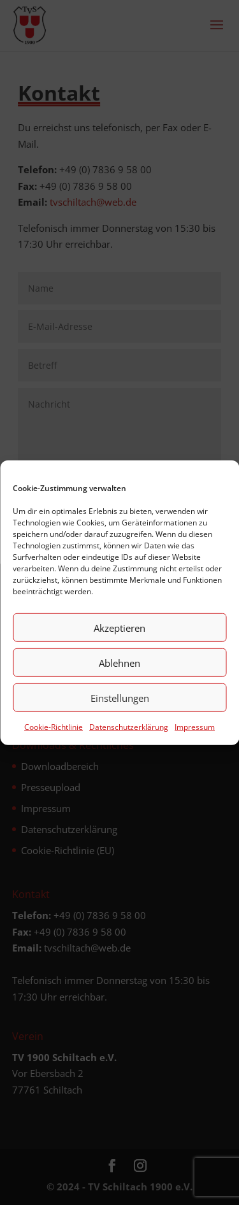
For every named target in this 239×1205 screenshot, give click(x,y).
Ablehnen (119, 663)
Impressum (195, 727)
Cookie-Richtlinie (53, 727)
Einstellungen (120, 698)
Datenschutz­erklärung (128, 727)
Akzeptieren (119, 628)
